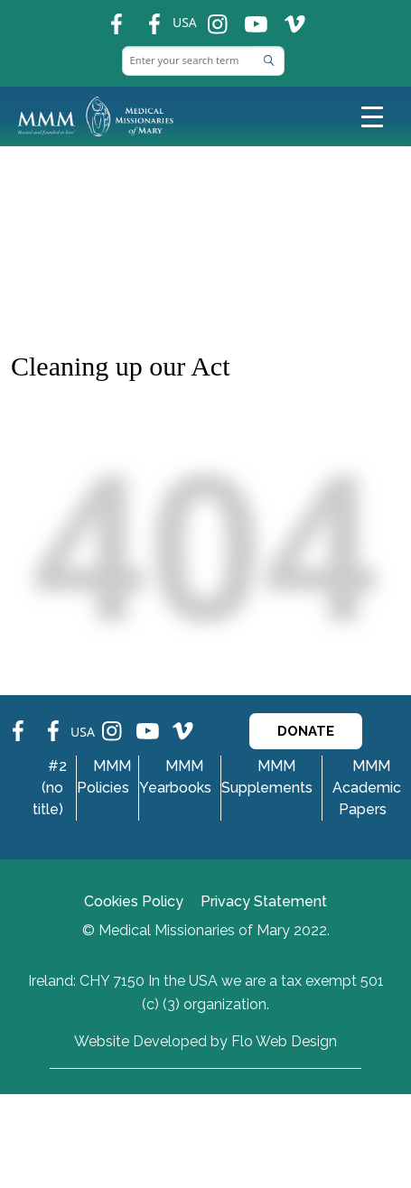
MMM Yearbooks (175, 776)
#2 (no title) (50, 787)
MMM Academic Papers (366, 787)
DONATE (305, 731)
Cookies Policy (133, 901)
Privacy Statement (264, 901)
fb (107, 17)
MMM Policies (104, 776)
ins (210, 17)
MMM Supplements (267, 776)
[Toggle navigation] (372, 116)
